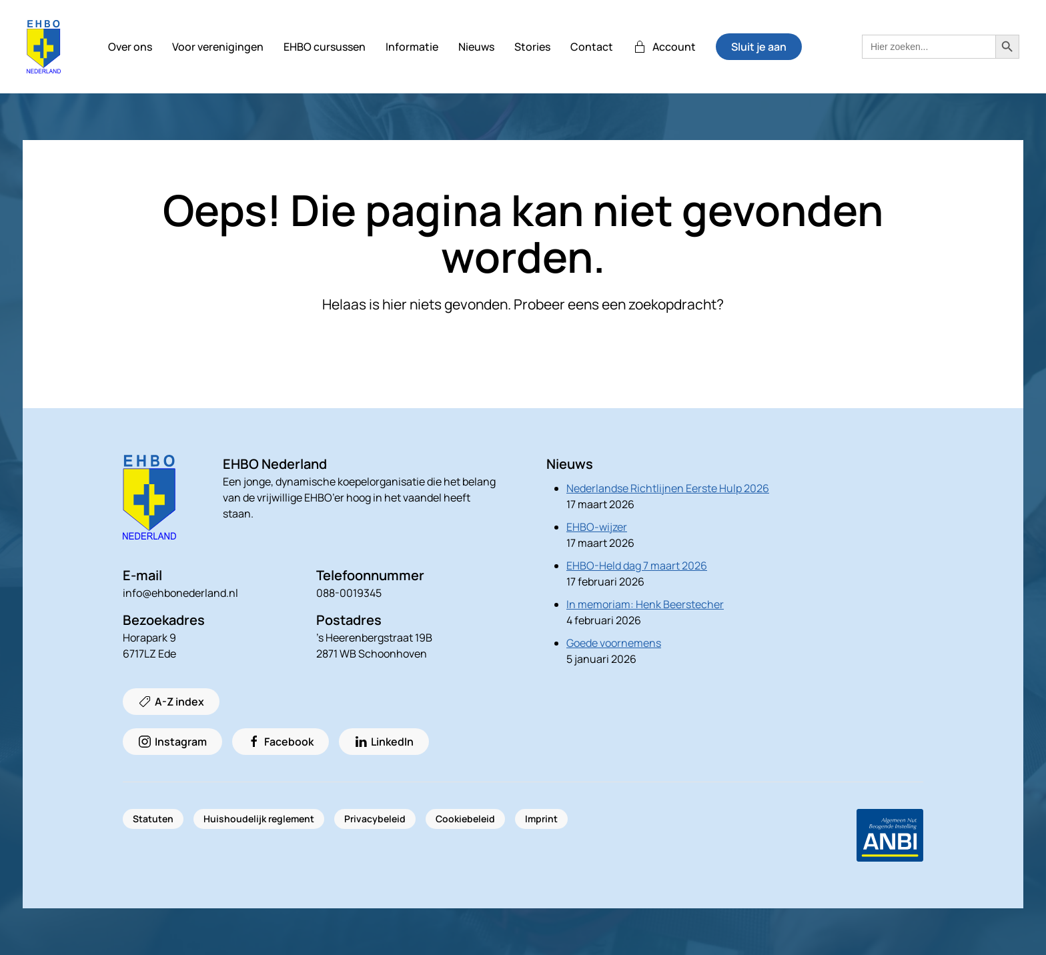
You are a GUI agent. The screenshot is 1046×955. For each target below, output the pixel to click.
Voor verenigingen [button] (218, 46)
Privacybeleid (375, 818)
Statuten (153, 818)
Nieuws (476, 46)
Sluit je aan (759, 46)
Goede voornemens (613, 643)
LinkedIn (384, 741)
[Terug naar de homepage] (44, 46)
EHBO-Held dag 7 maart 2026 (636, 565)
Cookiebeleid (465, 818)
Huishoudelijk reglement (258, 818)
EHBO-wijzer (596, 527)
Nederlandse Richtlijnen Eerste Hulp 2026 (667, 488)
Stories (532, 46)
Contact (591, 46)
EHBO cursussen (325, 46)
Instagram (172, 741)
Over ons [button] (130, 46)
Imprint (541, 818)
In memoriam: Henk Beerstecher (645, 604)
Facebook (280, 741)
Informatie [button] (412, 46)
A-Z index (171, 701)
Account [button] (664, 46)
